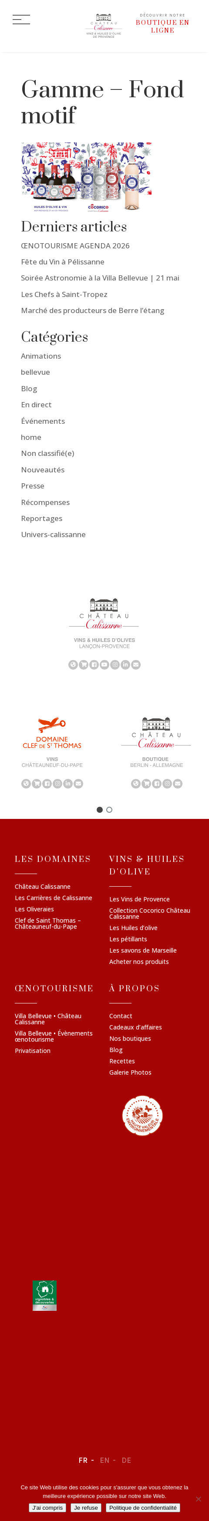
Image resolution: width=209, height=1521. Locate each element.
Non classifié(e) (47, 454)
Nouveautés (42, 470)
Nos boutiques (130, 1039)
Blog (29, 388)
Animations (41, 356)
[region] (104, 633)
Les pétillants (128, 939)
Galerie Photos (130, 1072)
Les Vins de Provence (139, 899)
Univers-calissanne (53, 534)
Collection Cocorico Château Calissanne (149, 914)
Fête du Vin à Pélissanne (62, 262)
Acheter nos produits (139, 962)
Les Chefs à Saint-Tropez (64, 294)
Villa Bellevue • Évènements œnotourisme (54, 1036)
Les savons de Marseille (143, 950)
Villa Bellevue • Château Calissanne (48, 1019)
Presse (32, 486)
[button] (100, 810)
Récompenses (45, 502)
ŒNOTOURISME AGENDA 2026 (75, 246)
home (31, 437)
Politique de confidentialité (143, 1508)
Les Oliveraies (34, 909)
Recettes (122, 1061)
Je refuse (86, 1508)
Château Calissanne (43, 887)
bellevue (35, 372)
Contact (120, 1016)
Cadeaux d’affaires (135, 1027)
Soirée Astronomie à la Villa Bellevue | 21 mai (100, 278)
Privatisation (33, 1051)
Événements (43, 421)
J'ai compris (47, 1508)
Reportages (41, 518)
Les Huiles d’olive (133, 928)
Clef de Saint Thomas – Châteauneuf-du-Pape (48, 923)
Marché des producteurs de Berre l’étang (92, 310)
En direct (36, 404)
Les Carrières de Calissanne (53, 898)
